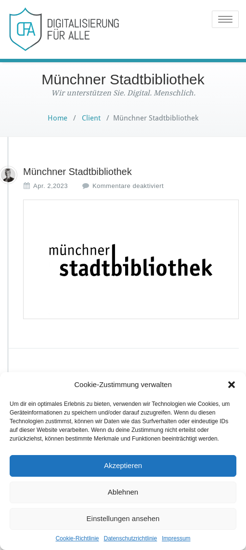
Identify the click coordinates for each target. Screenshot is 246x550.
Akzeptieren (123, 465)
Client (90, 118)
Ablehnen (123, 492)
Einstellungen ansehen (123, 518)
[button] (231, 384)
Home (57, 118)
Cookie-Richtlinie (77, 538)
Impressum (176, 538)
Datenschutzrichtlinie (130, 538)
